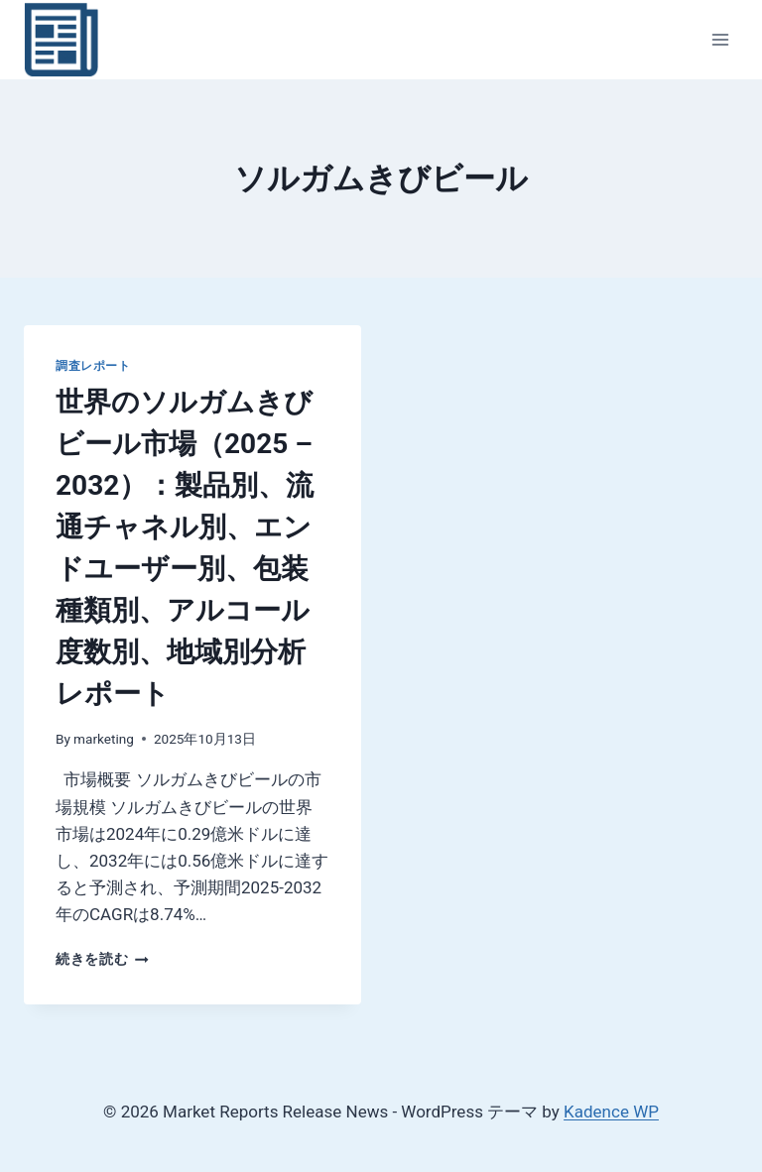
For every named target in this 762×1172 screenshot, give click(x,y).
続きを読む (102, 959)
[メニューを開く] (719, 39)
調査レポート (93, 366)
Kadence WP (611, 1111)
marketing (103, 739)
